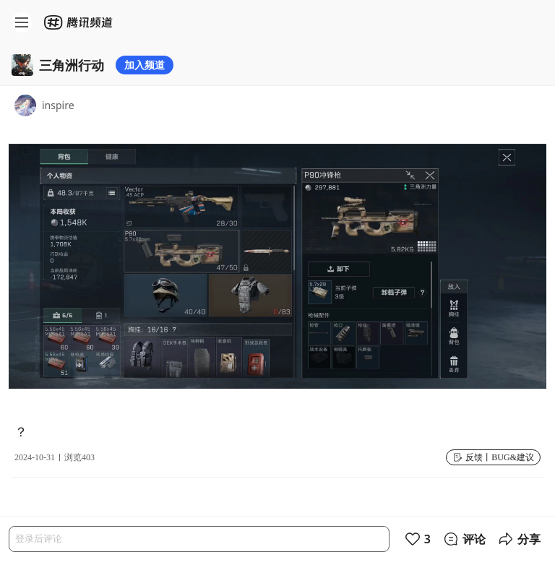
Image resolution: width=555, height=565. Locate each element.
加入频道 (144, 65)
